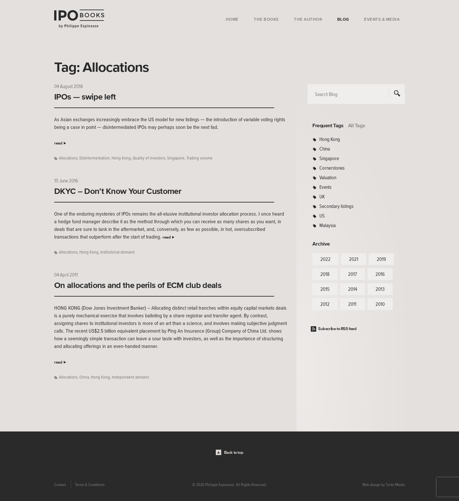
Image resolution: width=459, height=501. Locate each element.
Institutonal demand (117, 252)
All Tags (356, 125)
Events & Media (382, 19)
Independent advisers (130, 377)
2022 (325, 259)
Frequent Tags (328, 125)
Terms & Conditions (90, 485)
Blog (343, 19)
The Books (266, 19)
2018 (325, 274)
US (322, 215)
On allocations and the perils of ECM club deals (137, 285)
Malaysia (327, 225)
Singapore (176, 158)
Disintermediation (94, 158)
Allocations (68, 158)
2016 (380, 274)
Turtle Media (395, 485)
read (58, 143)
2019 (381, 259)
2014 (352, 289)
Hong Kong (121, 158)
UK (322, 196)
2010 (380, 304)
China (84, 377)
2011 (352, 304)
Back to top (234, 452)
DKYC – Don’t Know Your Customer (117, 191)
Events (325, 187)
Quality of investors (149, 158)
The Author (308, 19)
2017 (352, 274)
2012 (325, 304)
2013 (380, 289)
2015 (325, 289)
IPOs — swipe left (85, 96)
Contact (60, 485)
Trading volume (199, 158)
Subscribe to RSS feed (337, 328)
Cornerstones (332, 168)
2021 (353, 259)
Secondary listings (336, 206)
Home (232, 19)
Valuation (327, 177)
